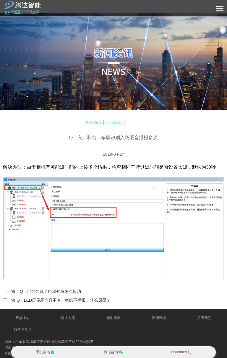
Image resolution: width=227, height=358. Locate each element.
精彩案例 (113, 318)
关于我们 (204, 318)
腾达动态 (93, 122)
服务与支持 (23, 330)
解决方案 (68, 318)
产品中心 (23, 318)
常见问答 (134, 122)
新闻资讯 (159, 318)
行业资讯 (113, 122)
